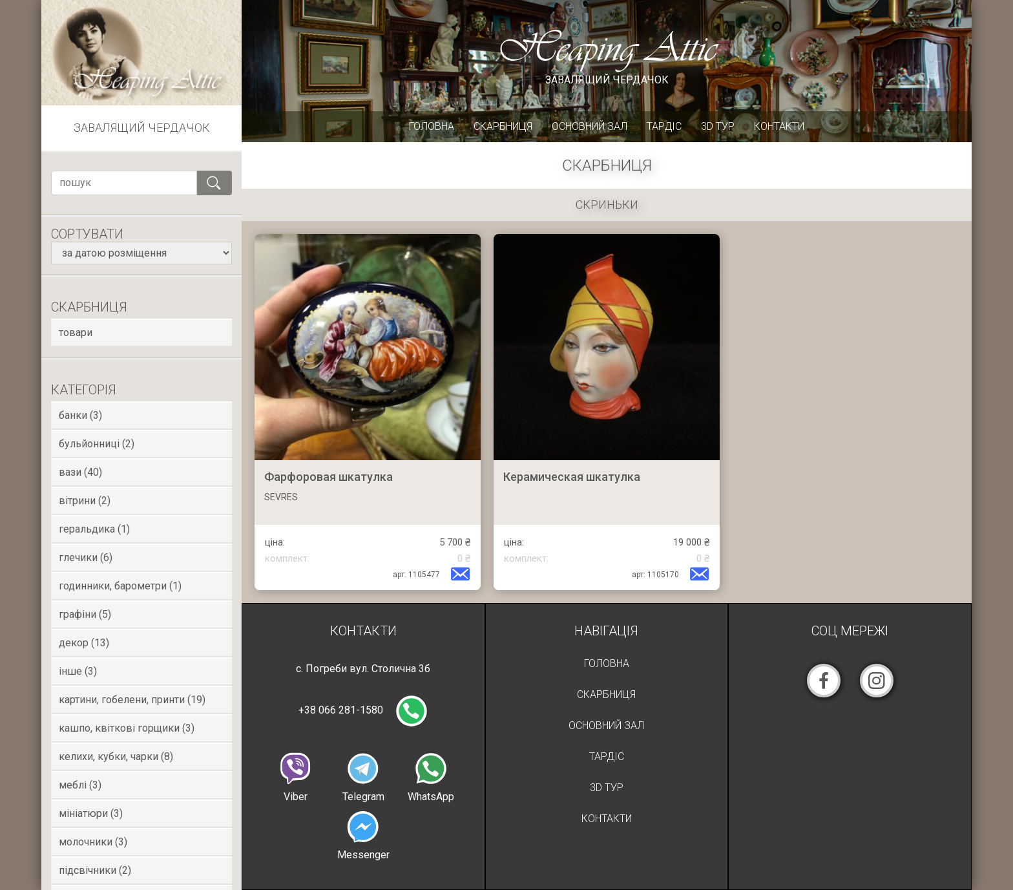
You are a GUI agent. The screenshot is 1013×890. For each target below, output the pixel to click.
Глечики (85, 557)
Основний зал (589, 126)
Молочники (93, 842)
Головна (431, 126)
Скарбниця (503, 126)
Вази (80, 472)
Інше (78, 671)
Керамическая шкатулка (571, 476)
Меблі (80, 785)
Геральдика (94, 529)
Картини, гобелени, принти (132, 700)
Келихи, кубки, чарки (116, 756)
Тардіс (664, 126)
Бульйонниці (96, 444)
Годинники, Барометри (120, 586)
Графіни (85, 614)
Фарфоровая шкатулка (328, 476)
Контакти (779, 126)
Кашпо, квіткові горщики (126, 728)
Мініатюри (91, 813)
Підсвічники (95, 870)
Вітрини (84, 500)
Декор (84, 643)
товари (75, 332)
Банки (80, 415)
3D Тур (718, 126)
